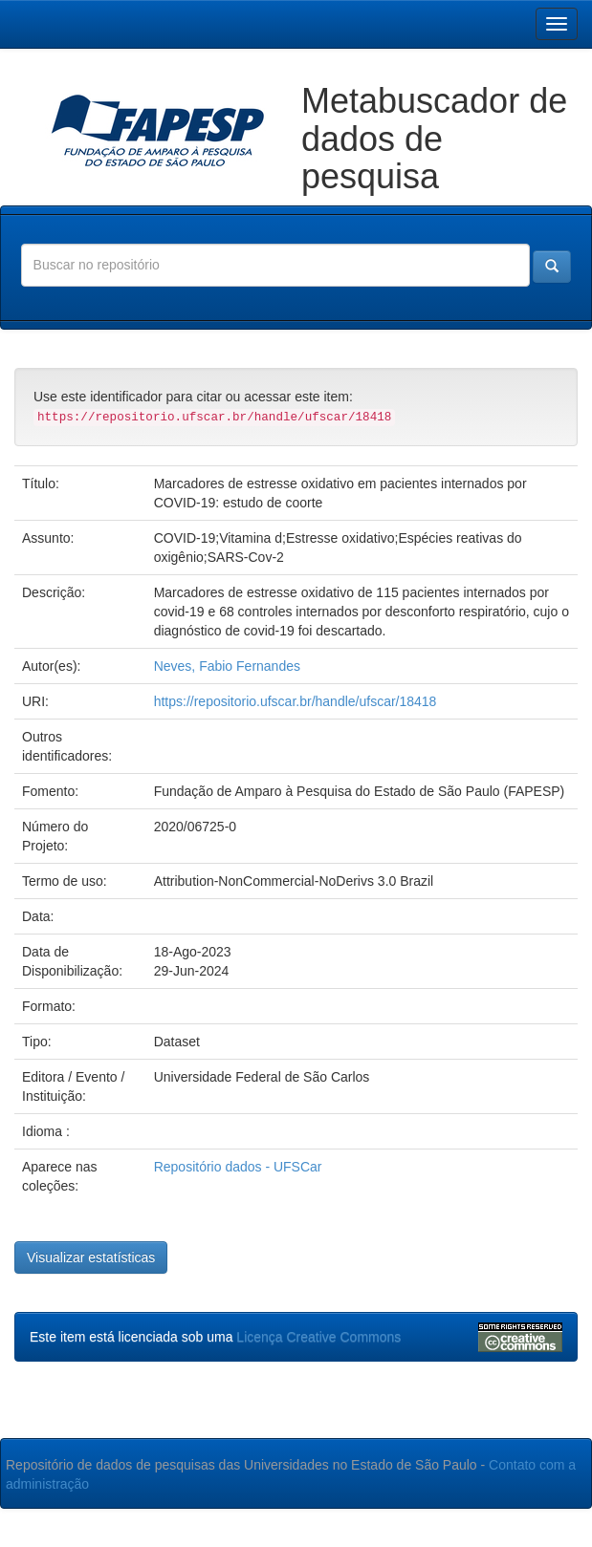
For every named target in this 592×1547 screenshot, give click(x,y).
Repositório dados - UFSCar (238, 1166)
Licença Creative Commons (318, 1336)
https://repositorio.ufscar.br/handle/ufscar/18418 (295, 701)
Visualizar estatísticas (91, 1257)
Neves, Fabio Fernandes (227, 666)
